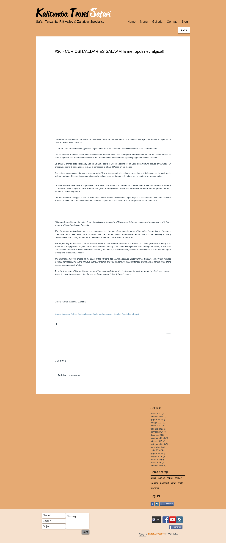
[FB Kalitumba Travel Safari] (166, 519)
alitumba (55, 14)
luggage (154, 483)
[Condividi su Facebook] (56, 323)
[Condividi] (167, 504)
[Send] (85, 532)
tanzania (155, 488)
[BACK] (184, 30)
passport (164, 483)
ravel (82, 14)
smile (180, 483)
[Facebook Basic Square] (152, 504)
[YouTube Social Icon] (172, 519)
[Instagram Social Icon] (157, 504)
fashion (161, 478)
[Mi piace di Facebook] (184, 504)
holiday (178, 478)
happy (170, 478)
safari (173, 483)
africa (153, 478)
